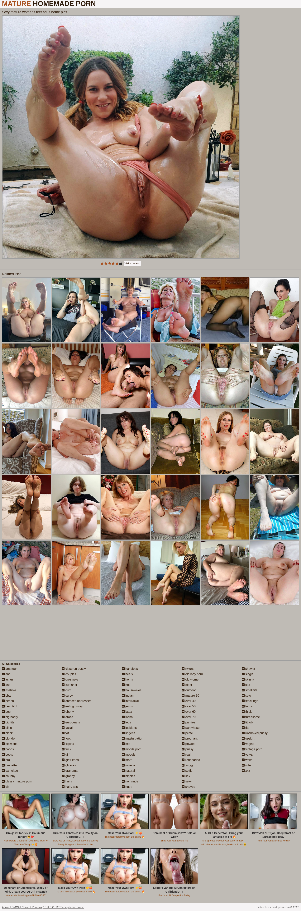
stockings (250, 701)
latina (127, 717)
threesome (251, 717)
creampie (70, 679)
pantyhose (190, 727)
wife (246, 765)
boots (7, 754)
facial (67, 727)
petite (187, 733)
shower (248, 668)
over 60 (189, 711)
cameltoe (10, 770)
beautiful (9, 706)
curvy (67, 695)
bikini (7, 727)
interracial (130, 701)
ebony (68, 711)
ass (6, 684)
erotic (67, 717)
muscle (128, 765)
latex (127, 711)
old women (191, 679)
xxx (246, 770)
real (186, 754)
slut (246, 684)
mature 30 (190, 695)
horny (127, 679)
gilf (65, 754)
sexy (187, 781)
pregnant (190, 738)
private (188, 743)
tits (245, 727)
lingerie (128, 733)
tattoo (247, 706)
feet (66, 738)
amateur (9, 668)
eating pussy (72, 706)
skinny (248, 679)
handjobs (130, 668)
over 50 (189, 706)
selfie (187, 770)
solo (246, 695)
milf (126, 743)
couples (69, 674)
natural (128, 770)
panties (188, 722)
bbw (6, 695)
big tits (8, 722)
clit (5, 786)
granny (68, 776)
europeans (71, 722)
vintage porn (252, 749)
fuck (66, 749)
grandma (70, 770)
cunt (66, 690)
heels (127, 674)
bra (6, 760)
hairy (67, 781)
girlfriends (70, 760)
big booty (10, 717)
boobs (8, 749)
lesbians (129, 727)
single (247, 674)
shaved (188, 786)
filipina (68, 743)
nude (127, 786)
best (6, 711)
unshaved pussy (255, 733)
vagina (248, 743)
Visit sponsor (132, 263)
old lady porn (192, 674)
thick (247, 711)
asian (7, 679)
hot (126, 684)
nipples (128, 776)
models (128, 754)
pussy (187, 749)
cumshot (69, 684)
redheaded (191, 760)
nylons (188, 668)
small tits (249, 690)
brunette (9, 765)
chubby (8, 776)
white (247, 760)
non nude (130, 781)
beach (8, 701)
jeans (127, 706)
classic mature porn (17, 781)
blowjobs (9, 743)
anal (6, 674)
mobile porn (131, 749)
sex (186, 776)
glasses (69, 765)
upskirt (248, 738)
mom (127, 760)
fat (65, 733)
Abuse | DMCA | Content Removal (22, 907)
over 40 (189, 701)
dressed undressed (77, 701)
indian (128, 695)
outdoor (189, 690)
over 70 (189, 717)
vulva (247, 754)
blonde (8, 738)
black (7, 733)
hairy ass (70, 786)
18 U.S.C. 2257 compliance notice (63, 907)
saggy (188, 765)
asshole (9, 690)
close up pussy (74, 668)
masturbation (132, 738)
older (187, 684)
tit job (247, 722)
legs (126, 722)
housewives (131, 690)
